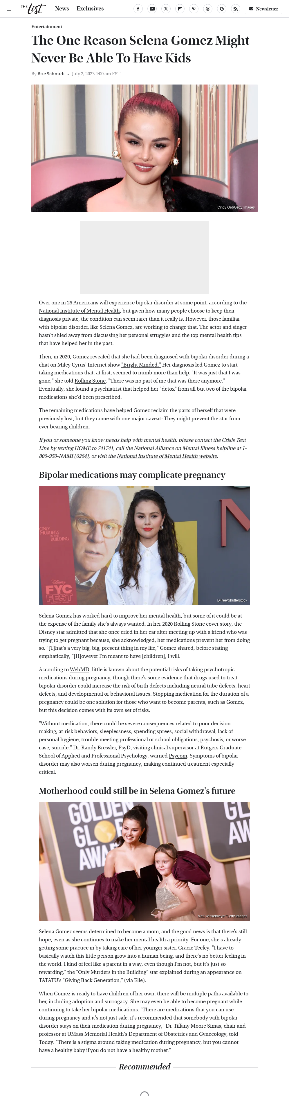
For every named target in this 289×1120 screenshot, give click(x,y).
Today (46, 1042)
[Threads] (207, 8)
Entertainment (46, 26)
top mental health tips (216, 335)
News (62, 8)
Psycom (178, 756)
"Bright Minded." (141, 365)
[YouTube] (152, 8)
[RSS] (235, 8)
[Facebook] (138, 8)
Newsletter (263, 9)
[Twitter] (166, 8)
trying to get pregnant (64, 640)
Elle (138, 980)
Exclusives (90, 8)
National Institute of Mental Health (79, 311)
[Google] (221, 8)
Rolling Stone (90, 381)
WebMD (79, 670)
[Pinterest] (193, 8)
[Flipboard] (180, 8)
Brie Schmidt (51, 73)
